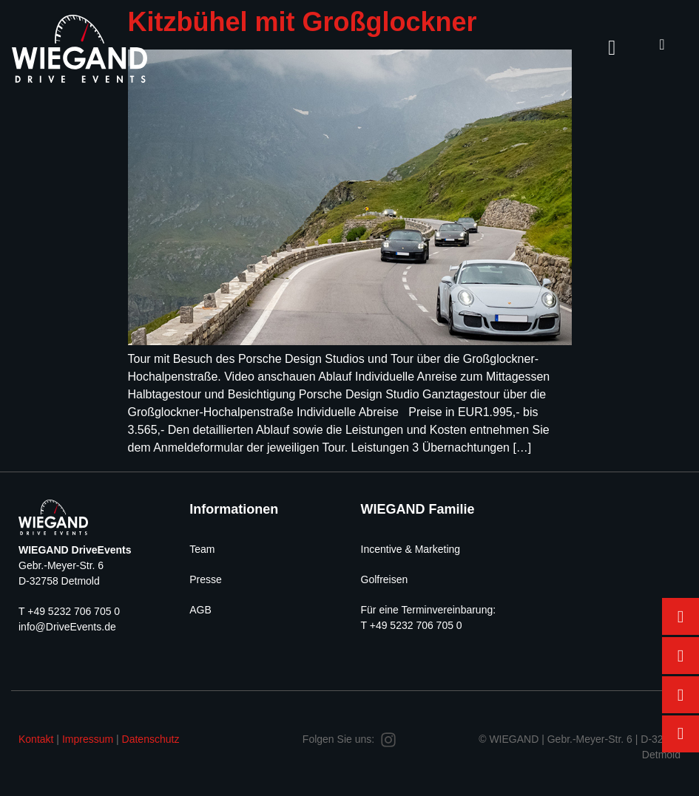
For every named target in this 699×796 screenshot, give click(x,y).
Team (202, 549)
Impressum (87, 739)
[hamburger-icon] (612, 48)
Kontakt (35, 739)
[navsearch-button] (662, 44)
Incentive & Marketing (411, 549)
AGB (200, 610)
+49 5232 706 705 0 (73, 611)
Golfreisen (384, 579)
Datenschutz (151, 739)
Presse (205, 579)
